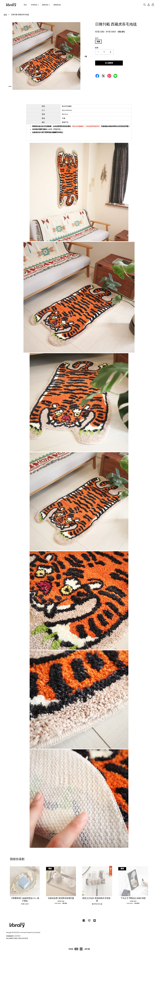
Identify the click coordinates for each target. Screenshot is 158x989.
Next (86, 56)
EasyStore (37, 932)
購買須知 (46, 5)
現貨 (98, 41)
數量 (96, 48)
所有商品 (35, 5)
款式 (96, 38)
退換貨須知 (57, 5)
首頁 (25, 5)
